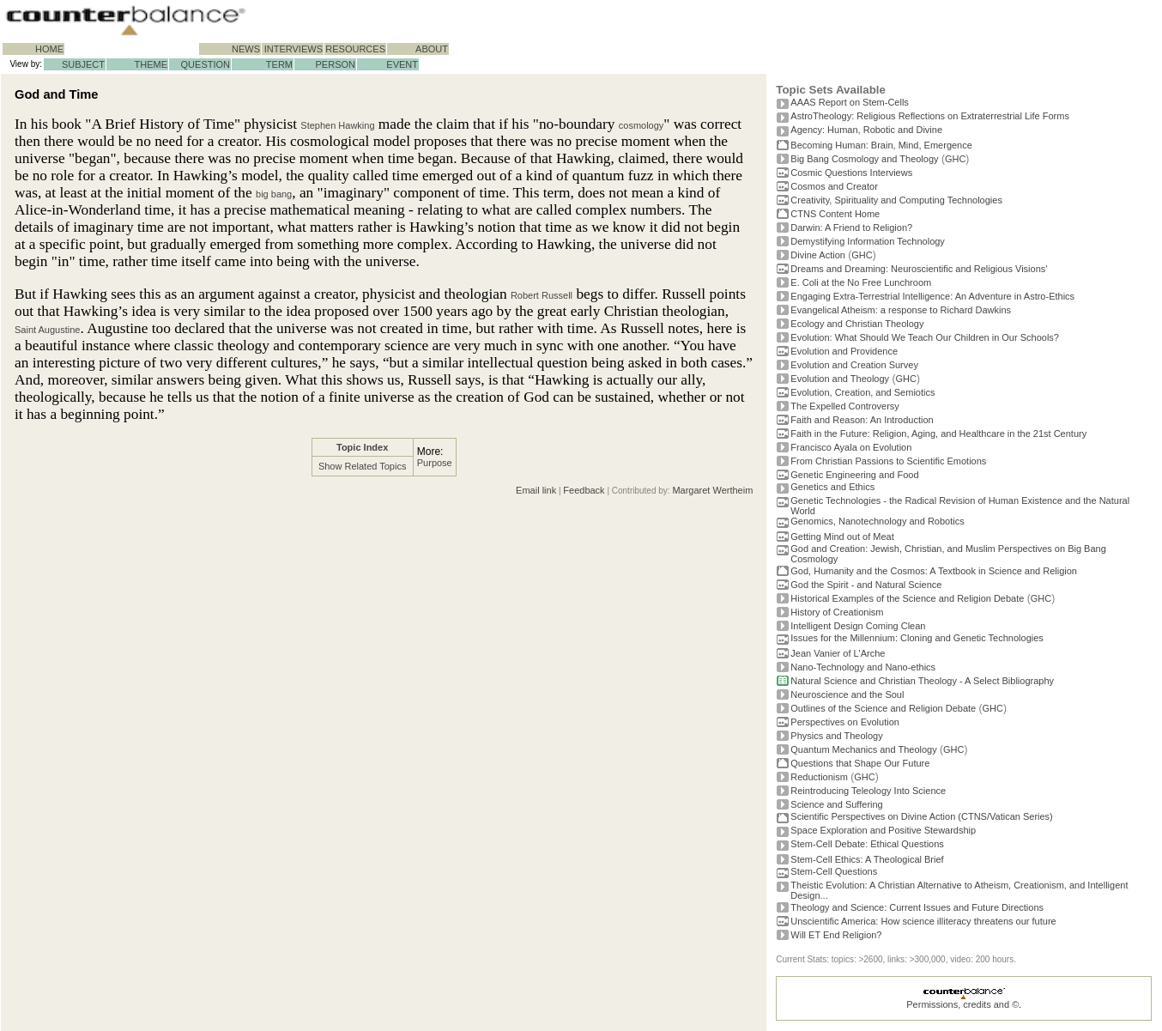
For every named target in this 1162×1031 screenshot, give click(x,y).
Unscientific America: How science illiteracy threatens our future (923, 921)
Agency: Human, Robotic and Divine (866, 129)
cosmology (641, 125)
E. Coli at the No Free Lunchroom (860, 282)
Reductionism (819, 777)
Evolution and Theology (839, 378)
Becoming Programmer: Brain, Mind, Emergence (881, 145)
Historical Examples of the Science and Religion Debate (907, 598)
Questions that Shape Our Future (859, 763)
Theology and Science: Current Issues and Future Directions (917, 907)
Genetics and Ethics (832, 487)
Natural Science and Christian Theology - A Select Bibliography (922, 681)
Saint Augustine (47, 329)
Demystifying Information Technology (867, 241)
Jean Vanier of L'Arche (837, 653)
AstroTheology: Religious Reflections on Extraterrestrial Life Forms (929, 116)
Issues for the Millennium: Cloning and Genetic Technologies (917, 638)
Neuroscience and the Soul (847, 694)
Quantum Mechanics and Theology (863, 749)
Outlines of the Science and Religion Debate (883, 708)
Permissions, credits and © (962, 1004)
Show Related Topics (362, 466)
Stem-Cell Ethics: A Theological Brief (866, 859)
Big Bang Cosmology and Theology (864, 159)
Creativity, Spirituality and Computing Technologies (896, 200)
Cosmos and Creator (834, 186)
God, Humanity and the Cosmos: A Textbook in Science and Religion (933, 571)
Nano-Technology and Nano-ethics (862, 667)
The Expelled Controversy (844, 406)
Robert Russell (541, 295)
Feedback (583, 490)
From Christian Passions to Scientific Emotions (888, 461)
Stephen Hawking (337, 125)
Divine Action (817, 255)
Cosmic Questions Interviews (851, 172)
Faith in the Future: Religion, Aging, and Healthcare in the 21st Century (938, 433)
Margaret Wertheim (712, 490)
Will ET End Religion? (835, 935)
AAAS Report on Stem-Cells (849, 102)
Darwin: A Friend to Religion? (851, 227)
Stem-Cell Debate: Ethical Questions (867, 844)
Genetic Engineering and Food (854, 475)
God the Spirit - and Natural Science (865, 584)
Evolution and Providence (844, 351)
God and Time (56, 94)
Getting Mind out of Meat (841, 536)
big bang (274, 194)
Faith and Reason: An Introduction (861, 420)
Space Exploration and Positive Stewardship (883, 830)
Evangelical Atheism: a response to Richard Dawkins (900, 310)
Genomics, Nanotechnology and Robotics (877, 521)
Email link (536, 490)
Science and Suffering (836, 804)
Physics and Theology (836, 736)
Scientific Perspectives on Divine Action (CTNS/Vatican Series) (921, 816)
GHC (955, 159)
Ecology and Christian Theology (856, 323)
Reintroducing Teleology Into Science (868, 790)
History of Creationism (836, 612)
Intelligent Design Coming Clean (857, 626)
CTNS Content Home (835, 214)
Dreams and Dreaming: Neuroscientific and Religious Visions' (918, 269)
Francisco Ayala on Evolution (850, 447)
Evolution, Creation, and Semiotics (862, 392)
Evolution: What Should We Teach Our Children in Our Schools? (924, 337)
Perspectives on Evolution (844, 722)
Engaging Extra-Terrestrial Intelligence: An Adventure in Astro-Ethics (932, 296)
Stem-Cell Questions (833, 871)
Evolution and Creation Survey (854, 365)
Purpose (434, 463)
